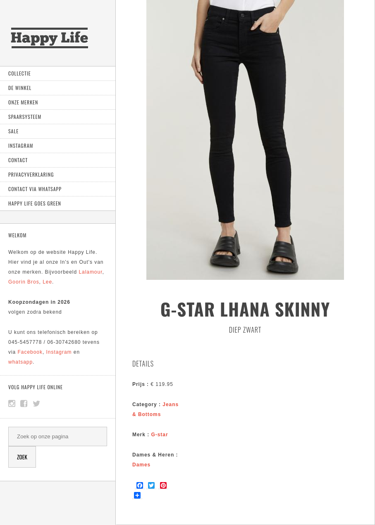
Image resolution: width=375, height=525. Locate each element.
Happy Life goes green (34, 203)
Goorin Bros (23, 282)
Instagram (20, 145)
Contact (18, 159)
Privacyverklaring (31, 174)
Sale (13, 131)
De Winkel (19, 87)
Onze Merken (23, 102)
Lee (47, 282)
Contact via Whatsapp (35, 188)
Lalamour (90, 272)
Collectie (19, 73)
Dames (141, 465)
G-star (159, 435)
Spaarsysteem (24, 116)
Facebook (30, 352)
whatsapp (20, 362)
